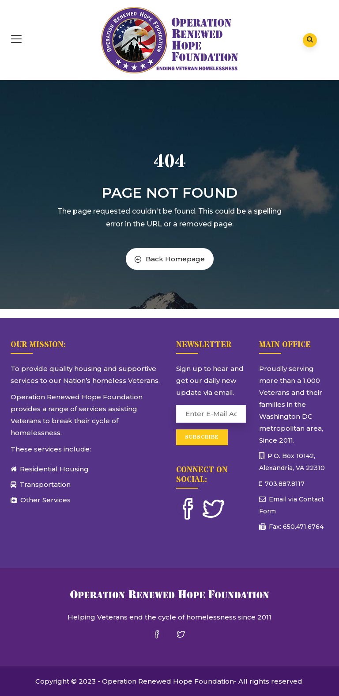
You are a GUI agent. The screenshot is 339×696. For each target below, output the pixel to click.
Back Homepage (170, 259)
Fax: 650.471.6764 (295, 527)
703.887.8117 (284, 484)
